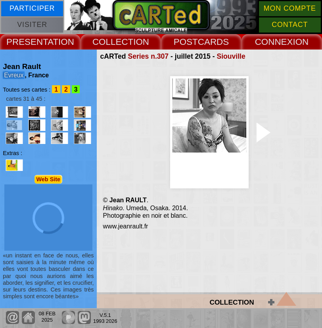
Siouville (231, 56)
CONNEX (274, 42)
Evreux (13, 75)
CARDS (213, 42)
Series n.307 (148, 56)
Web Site (48, 179)
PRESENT (27, 42)
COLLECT (112, 42)
